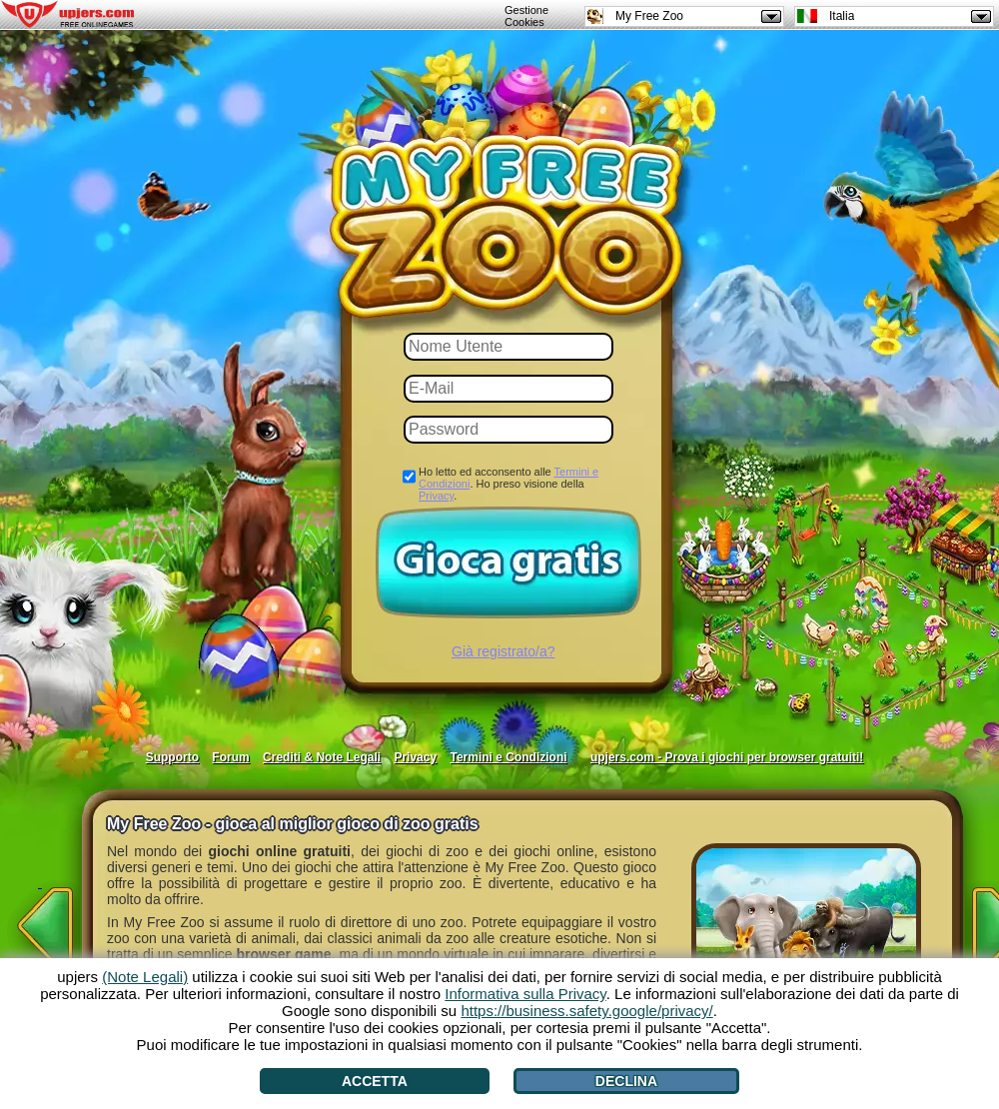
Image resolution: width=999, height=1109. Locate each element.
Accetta (375, 1081)
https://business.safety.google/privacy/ (586, 1010)
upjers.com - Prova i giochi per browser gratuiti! (726, 757)
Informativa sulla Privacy (525, 993)
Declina (626, 1081)
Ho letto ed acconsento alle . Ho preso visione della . (508, 484)
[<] (40, 919)
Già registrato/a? (503, 651)
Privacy (436, 496)
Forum (230, 757)
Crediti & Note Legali (322, 757)
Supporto (172, 757)
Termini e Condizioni (508, 757)
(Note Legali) (145, 976)
